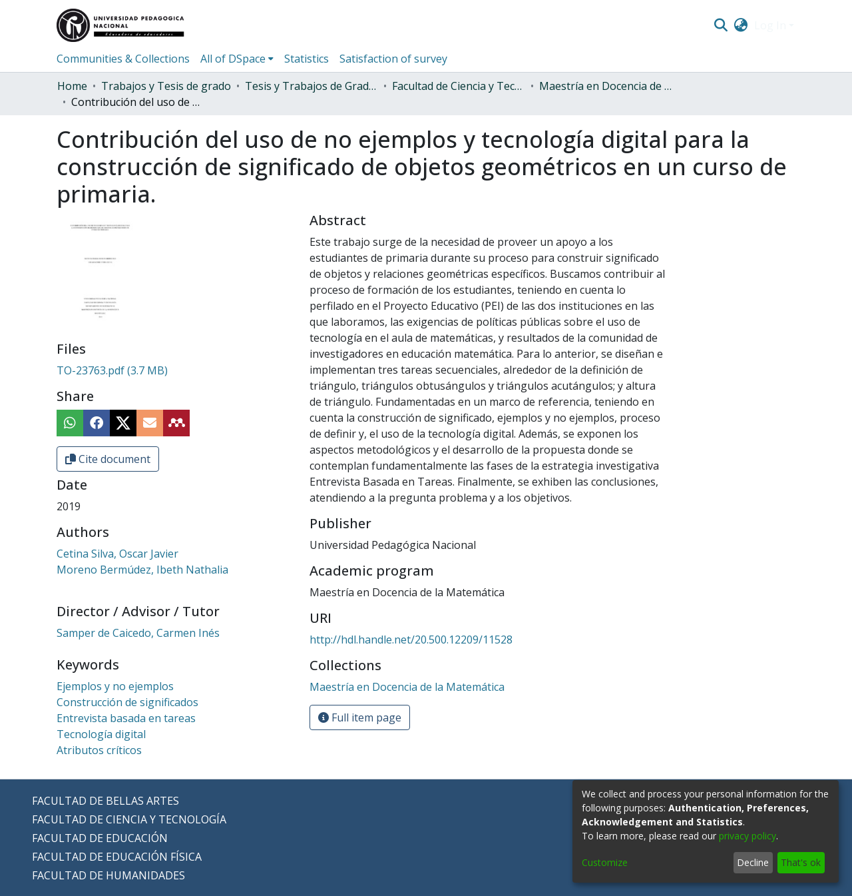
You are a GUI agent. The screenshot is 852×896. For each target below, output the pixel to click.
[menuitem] (741, 25)
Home (72, 86)
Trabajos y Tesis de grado (166, 86)
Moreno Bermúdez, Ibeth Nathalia (142, 569)
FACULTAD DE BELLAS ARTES (105, 800)
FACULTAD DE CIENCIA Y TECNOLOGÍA (129, 819)
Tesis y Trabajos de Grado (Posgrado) (311, 86)
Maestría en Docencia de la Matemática (605, 86)
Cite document (107, 459)
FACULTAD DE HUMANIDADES (108, 875)
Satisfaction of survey (393, 58)
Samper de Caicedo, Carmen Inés (138, 633)
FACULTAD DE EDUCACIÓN (100, 838)
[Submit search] (720, 25)
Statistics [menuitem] (306, 58)
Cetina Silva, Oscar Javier (117, 553)
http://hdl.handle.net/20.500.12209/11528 (411, 639)
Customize (605, 862)
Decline (753, 862)
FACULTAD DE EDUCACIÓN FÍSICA (117, 856)
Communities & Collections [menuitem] (123, 58)
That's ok (801, 862)
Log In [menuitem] (770, 25)
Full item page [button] (359, 717)
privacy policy (747, 835)
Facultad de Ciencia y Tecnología (458, 86)
